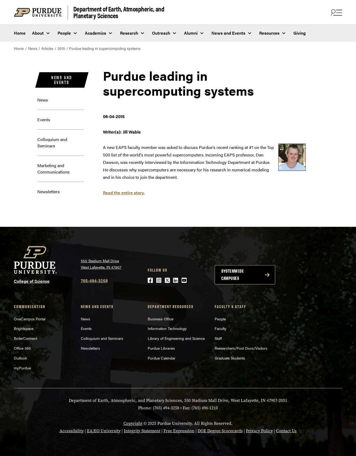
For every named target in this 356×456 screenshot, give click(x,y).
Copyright (132, 423)
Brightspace (23, 328)
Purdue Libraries (161, 348)
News (32, 48)
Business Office (160, 318)
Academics (95, 33)
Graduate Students (230, 358)
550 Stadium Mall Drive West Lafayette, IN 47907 (101, 264)
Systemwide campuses (232, 274)
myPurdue (22, 367)
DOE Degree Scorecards (220, 431)
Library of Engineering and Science (176, 338)
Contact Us (286, 431)
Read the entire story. (124, 192)
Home (20, 33)
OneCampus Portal (29, 318)
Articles (47, 48)
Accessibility (71, 431)
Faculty (220, 328)
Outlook (20, 358)
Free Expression (178, 431)
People (64, 33)
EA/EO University (104, 431)
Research (129, 33)
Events (43, 119)
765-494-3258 (94, 280)
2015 (61, 48)
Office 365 (22, 348)
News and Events (228, 33)
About (38, 33)
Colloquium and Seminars (52, 142)
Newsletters (48, 191)
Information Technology (167, 328)
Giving (299, 33)
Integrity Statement (142, 431)
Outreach (161, 33)
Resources (269, 33)
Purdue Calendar (161, 358)
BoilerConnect (25, 338)
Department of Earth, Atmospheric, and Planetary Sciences (119, 12)
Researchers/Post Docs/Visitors (241, 348)
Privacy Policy (259, 431)
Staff (218, 338)
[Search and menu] (335, 12)
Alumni (191, 33)
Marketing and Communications (53, 168)
